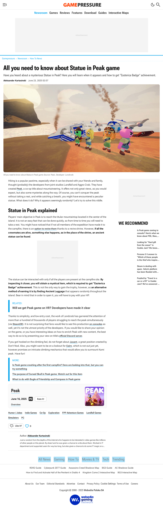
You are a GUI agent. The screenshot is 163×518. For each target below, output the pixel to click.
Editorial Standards (55, 483)
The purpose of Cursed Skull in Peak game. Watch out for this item (49, 373)
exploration (56, 412)
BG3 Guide (107, 468)
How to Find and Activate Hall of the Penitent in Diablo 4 (53, 472)
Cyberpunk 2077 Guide (55, 468)
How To (72, 458)
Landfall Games (98, 412)
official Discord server (71, 335)
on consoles (97, 324)
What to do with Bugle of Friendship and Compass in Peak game (48, 378)
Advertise (70, 483)
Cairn (69, 345)
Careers (136, 483)
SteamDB (18, 324)
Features (77, 13)
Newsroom (40, 13)
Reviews (65, 13)
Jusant (73, 341)
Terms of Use (123, 483)
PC (23, 416)
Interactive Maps (119, 13)
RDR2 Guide (35, 468)
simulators (13, 416)
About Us (27, 483)
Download (90, 13)
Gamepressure (8, 58)
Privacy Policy (93, 483)
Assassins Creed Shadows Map (84, 468)
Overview (16, 404)
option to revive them (46, 228)
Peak (19, 188)
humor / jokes (15, 412)
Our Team (39, 483)
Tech (108, 458)
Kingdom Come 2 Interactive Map (99, 472)
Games (53, 13)
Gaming (57, 458)
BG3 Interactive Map (127, 472)
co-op (44, 412)
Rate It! (40, 398)
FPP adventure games (76, 412)
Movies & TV (91, 458)
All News (41, 458)
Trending (121, 458)
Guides (102, 13)
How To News (36, 58)
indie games (32, 412)
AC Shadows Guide (124, 468)
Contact (81, 483)
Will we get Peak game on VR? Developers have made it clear (51, 308)
